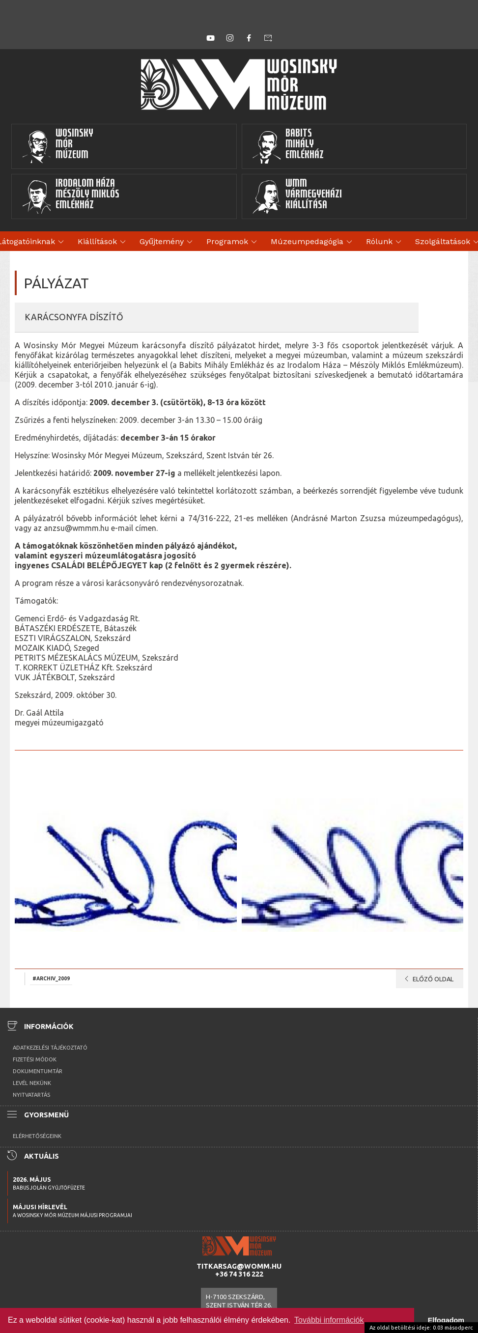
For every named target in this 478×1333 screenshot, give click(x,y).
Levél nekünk (32, 1083)
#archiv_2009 (51, 978)
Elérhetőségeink (37, 1136)
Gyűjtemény (168, 242)
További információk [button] (329, 1320)
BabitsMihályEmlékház (288, 146)
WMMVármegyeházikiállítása (297, 196)
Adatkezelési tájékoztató (50, 1048)
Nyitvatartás (31, 1095)
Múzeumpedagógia (313, 242)
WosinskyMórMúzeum (57, 146)
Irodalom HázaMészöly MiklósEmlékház (70, 196)
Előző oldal (427, 979)
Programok (233, 242)
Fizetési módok (34, 1059)
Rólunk (385, 242)
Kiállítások (103, 242)
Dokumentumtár (37, 1071)
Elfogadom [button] (446, 1320)
